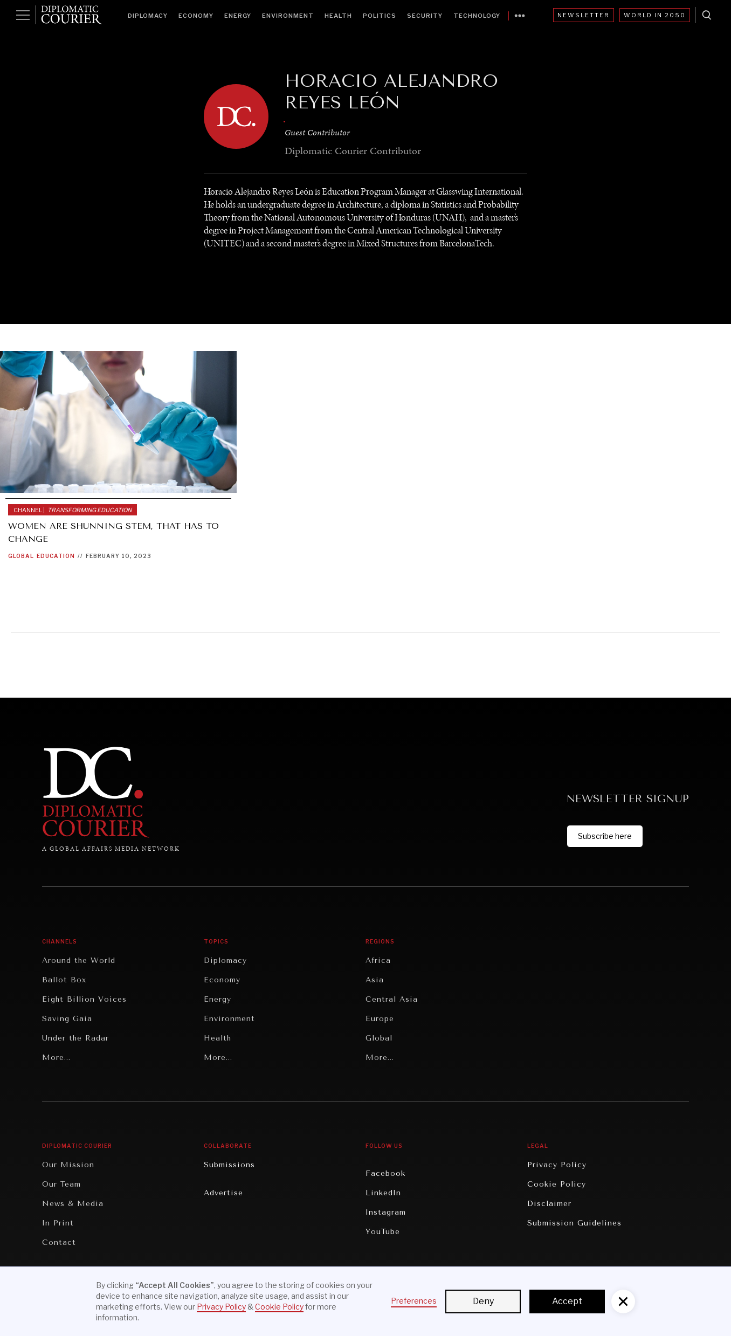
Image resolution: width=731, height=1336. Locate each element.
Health (338, 15)
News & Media (73, 1203)
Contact (59, 1242)
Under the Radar (75, 1038)
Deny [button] (483, 1301)
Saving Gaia (67, 1018)
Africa (378, 960)
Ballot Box (64, 979)
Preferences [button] (414, 1300)
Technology (476, 15)
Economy (195, 15)
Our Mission (68, 1164)
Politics (379, 15)
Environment (288, 15)
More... (56, 1057)
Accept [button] (567, 1301)
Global (21, 556)
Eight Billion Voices (84, 999)
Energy (237, 15)
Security (425, 15)
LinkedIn (383, 1192)
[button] (623, 1301)
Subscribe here (605, 836)
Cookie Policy (556, 1184)
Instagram (386, 1212)
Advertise (223, 1192)
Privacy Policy (557, 1164)
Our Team (61, 1184)
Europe (380, 1018)
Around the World (78, 960)
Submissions (229, 1164)
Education (56, 556)
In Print (58, 1223)
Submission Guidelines (574, 1223)
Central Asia (392, 999)
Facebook (385, 1173)
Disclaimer (549, 1203)
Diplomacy (148, 15)
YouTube (383, 1231)
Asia (375, 979)
